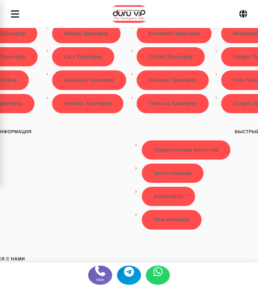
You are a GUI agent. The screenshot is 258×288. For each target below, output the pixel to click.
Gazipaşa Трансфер (89, 80)
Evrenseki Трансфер (174, 33)
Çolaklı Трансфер (171, 57)
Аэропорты (168, 196)
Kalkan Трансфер (86, 33)
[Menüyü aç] (15, 14)
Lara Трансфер (83, 57)
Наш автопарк (172, 219)
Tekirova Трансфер (173, 103)
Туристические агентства (186, 150)
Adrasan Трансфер (173, 80)
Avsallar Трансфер (87, 103)
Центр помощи (173, 173)
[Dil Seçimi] (243, 14)
